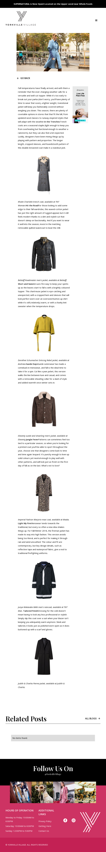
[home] (21, 20)
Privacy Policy (45, 821)
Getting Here (45, 826)
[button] (96, 20)
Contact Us (44, 830)
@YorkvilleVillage (53, 774)
